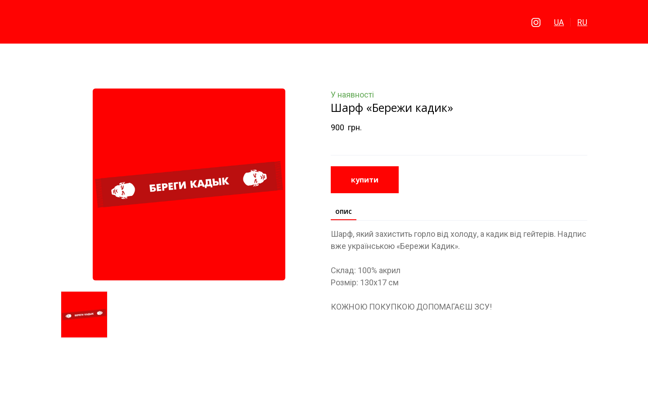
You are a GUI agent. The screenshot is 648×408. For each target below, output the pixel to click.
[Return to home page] (324, 22)
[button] (536, 22)
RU (582, 22)
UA (559, 22)
